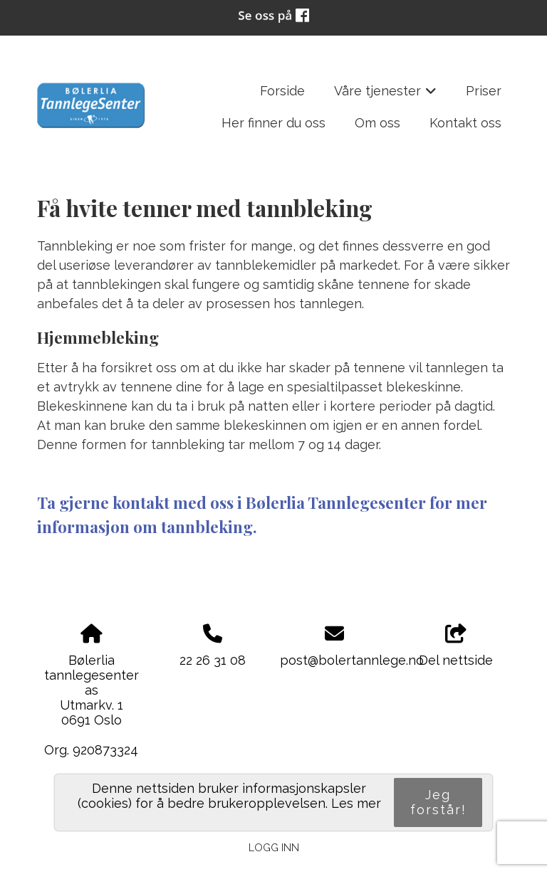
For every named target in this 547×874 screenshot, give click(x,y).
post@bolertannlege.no (352, 660)
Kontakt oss (465, 122)
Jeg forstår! (438, 802)
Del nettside (456, 646)
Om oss (377, 122)
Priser (483, 90)
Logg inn (274, 847)
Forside (282, 90)
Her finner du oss (273, 122)
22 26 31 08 (212, 660)
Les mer (356, 803)
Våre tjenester (385, 95)
